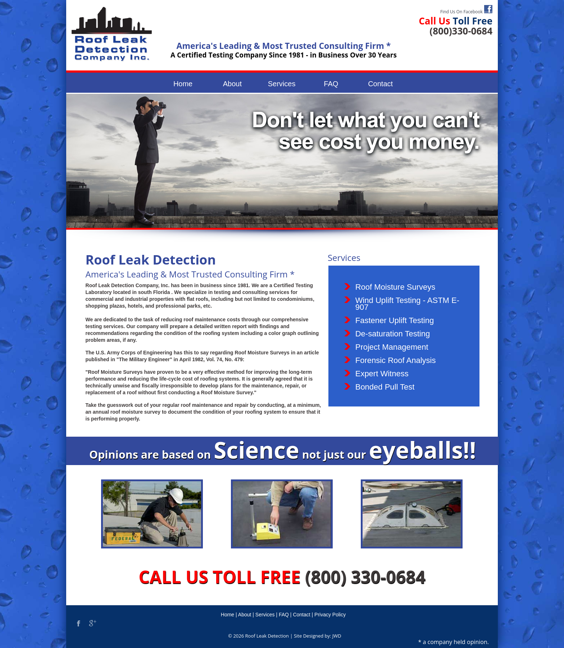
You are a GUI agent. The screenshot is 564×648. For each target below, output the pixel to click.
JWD (336, 636)
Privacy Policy (330, 614)
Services (282, 84)
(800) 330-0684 (365, 576)
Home (182, 84)
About (232, 84)
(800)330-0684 (460, 30)
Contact (380, 84)
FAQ (331, 84)
